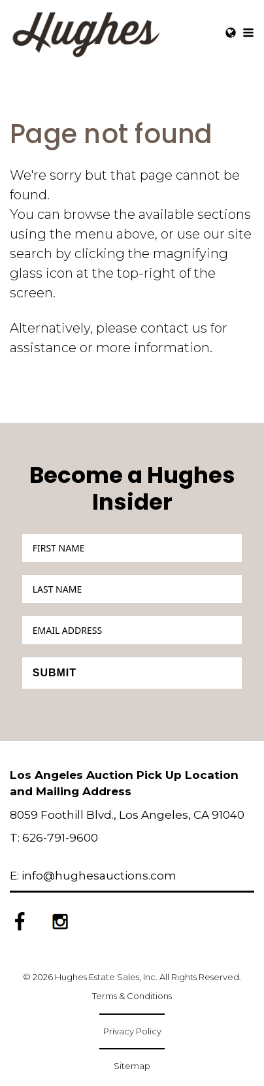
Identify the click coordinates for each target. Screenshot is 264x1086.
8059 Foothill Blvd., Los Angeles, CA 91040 (127, 814)
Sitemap (132, 1066)
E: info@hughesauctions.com (93, 875)
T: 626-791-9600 (54, 837)
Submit (54, 672)
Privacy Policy (132, 1031)
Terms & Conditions (132, 996)
